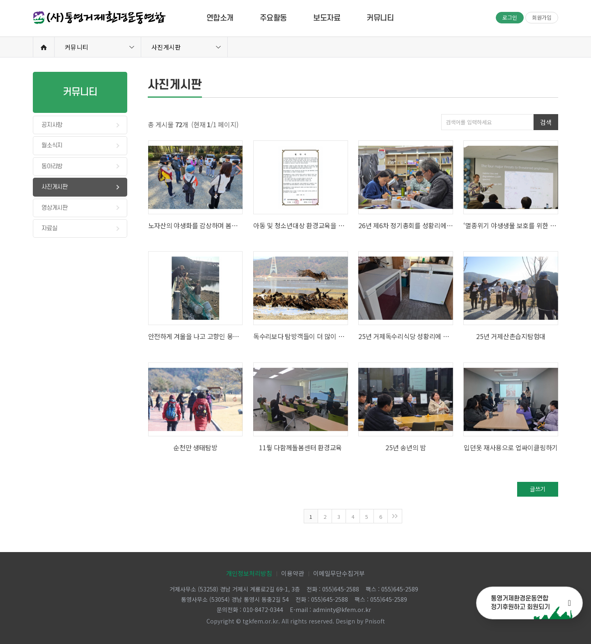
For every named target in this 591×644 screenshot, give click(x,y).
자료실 (49, 228)
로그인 (509, 17)
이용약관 (292, 573)
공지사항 (51, 124)
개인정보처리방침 (249, 573)
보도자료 (326, 18)
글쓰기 (537, 489)
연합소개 (220, 18)
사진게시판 (166, 47)
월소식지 (51, 145)
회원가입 (542, 17)
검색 (545, 122)
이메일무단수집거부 (339, 573)
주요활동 (273, 18)
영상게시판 (54, 207)
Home (43, 47)
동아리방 (51, 166)
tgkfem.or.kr (260, 621)
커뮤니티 (380, 18)
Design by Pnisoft (360, 621)
